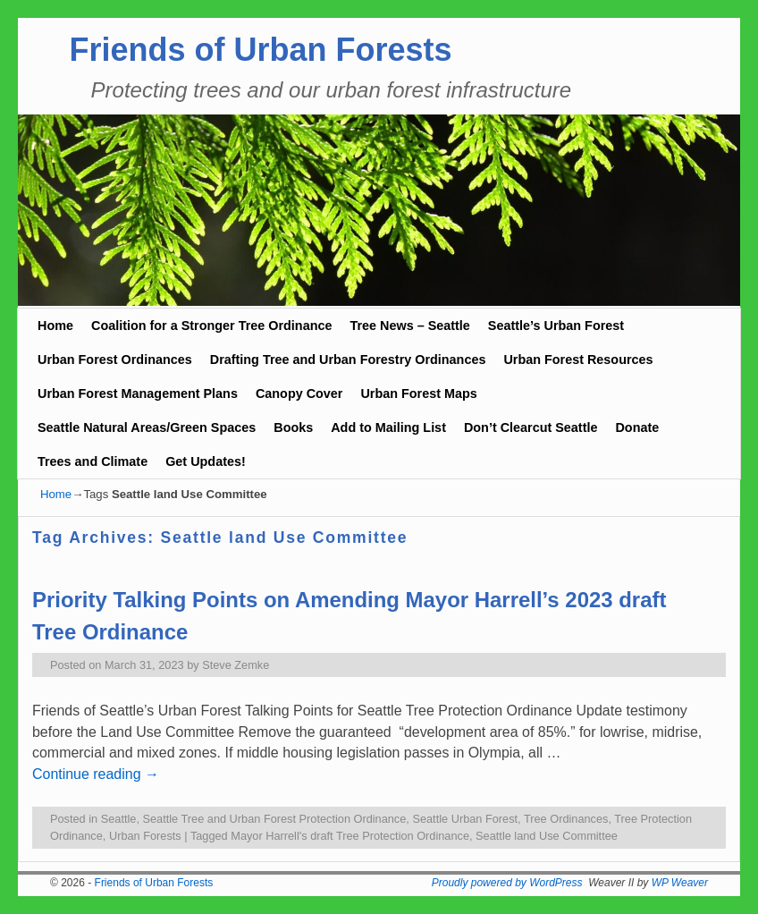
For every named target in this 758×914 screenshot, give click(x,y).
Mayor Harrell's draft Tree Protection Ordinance (350, 835)
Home (55, 325)
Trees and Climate (92, 461)
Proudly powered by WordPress (507, 882)
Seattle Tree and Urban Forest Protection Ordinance (275, 818)
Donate (637, 427)
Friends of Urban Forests (260, 49)
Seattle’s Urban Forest (556, 325)
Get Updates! (205, 461)
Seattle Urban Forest (465, 818)
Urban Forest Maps (418, 393)
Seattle (119, 818)
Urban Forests (145, 835)
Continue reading (95, 774)
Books (293, 427)
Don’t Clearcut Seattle (531, 427)
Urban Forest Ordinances (115, 359)
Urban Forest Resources (578, 359)
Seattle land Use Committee (547, 835)
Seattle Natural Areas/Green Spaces (147, 427)
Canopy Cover (299, 393)
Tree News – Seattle (409, 325)
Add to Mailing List (388, 427)
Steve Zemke (235, 665)
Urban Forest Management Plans (138, 393)
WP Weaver (680, 882)
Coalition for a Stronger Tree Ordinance (211, 325)
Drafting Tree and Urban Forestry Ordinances (348, 359)
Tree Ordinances (566, 818)
